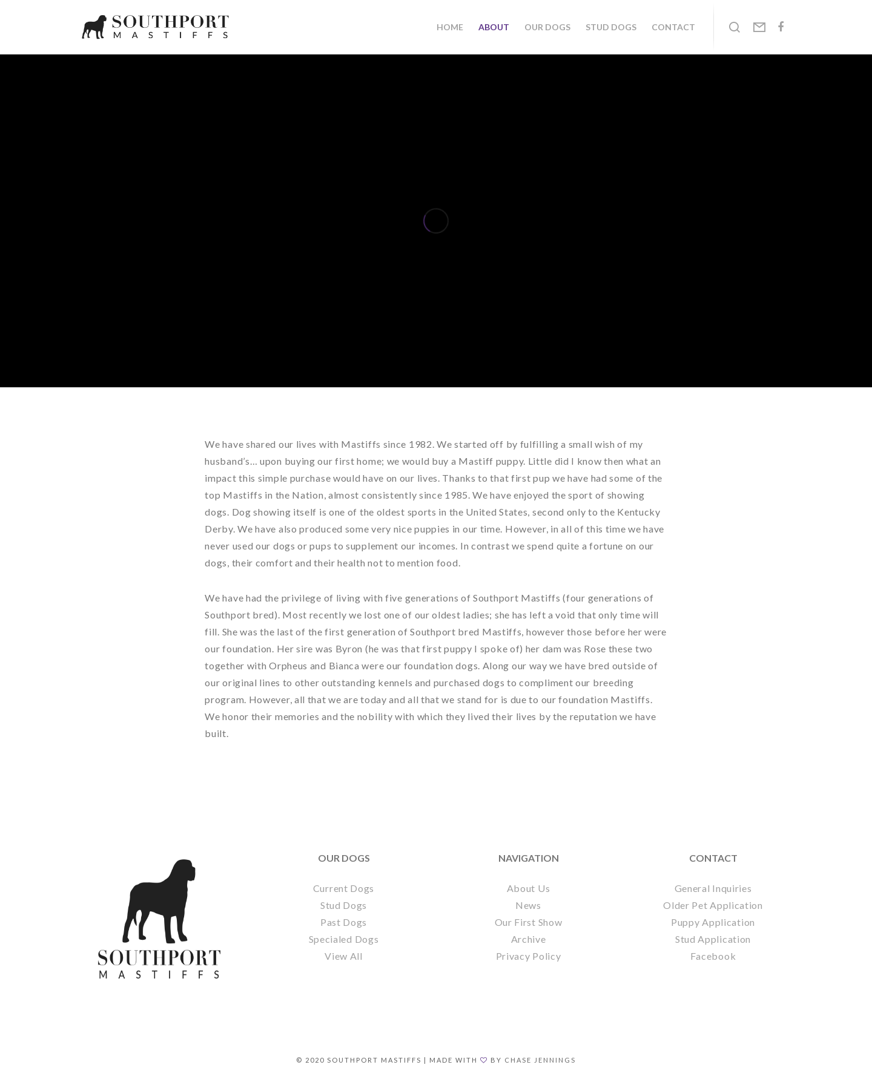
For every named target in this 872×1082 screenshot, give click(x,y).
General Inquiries (713, 888)
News (528, 905)
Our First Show (529, 922)
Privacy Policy (528, 956)
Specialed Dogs (344, 939)
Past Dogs (343, 922)
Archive (528, 939)
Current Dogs (343, 888)
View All (344, 956)
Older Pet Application (713, 905)
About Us (528, 888)
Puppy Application (713, 922)
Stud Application (713, 939)
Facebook (713, 956)
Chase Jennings (540, 1060)
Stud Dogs (343, 905)
